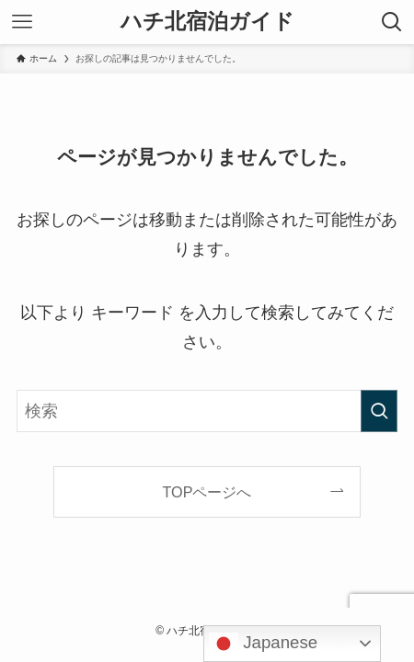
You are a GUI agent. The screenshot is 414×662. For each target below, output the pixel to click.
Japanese (263, 643)
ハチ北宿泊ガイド (207, 22)
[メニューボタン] (22, 22)
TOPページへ (207, 492)
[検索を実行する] (379, 411)
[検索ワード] (207, 411)
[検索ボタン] (392, 22)
